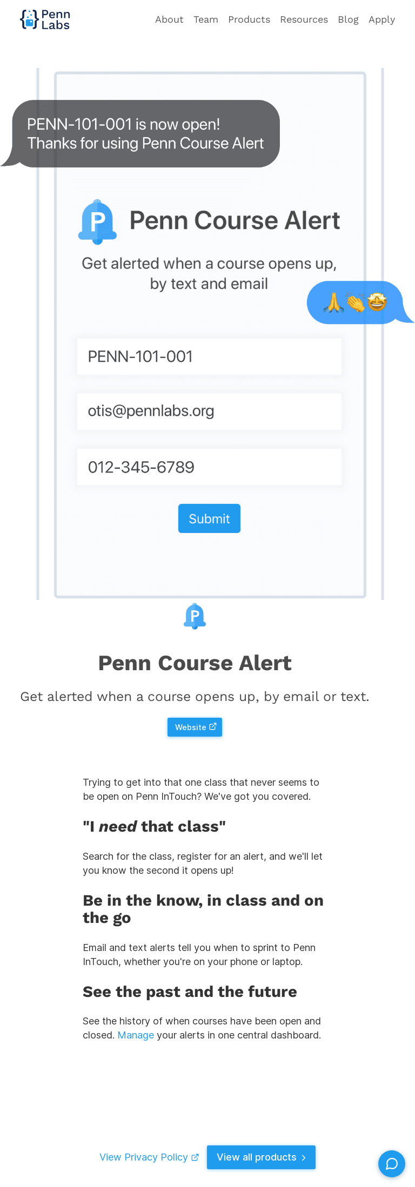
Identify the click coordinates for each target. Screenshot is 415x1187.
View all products (263, 1157)
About (169, 19)
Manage (135, 1035)
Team (205, 19)
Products (249, 19)
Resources (304, 19)
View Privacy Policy (148, 1157)
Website (196, 727)
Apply (382, 19)
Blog (348, 19)
